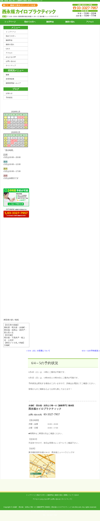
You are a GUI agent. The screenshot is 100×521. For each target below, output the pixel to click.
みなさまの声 (11, 57)
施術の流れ (70, 22)
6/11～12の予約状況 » (91, 351)
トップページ (10, 22)
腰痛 (7, 75)
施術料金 (50, 22)
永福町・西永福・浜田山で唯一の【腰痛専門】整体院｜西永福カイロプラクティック (42, 507)
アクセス (90, 22)
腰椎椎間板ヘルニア (13, 83)
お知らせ (9, 93)
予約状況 (9, 97)
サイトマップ (11, 65)
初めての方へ (30, 22)
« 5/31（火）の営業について (38, 351)
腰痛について (68, 495)
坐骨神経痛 (10, 79)
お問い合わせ (11, 61)
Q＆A (8, 49)
